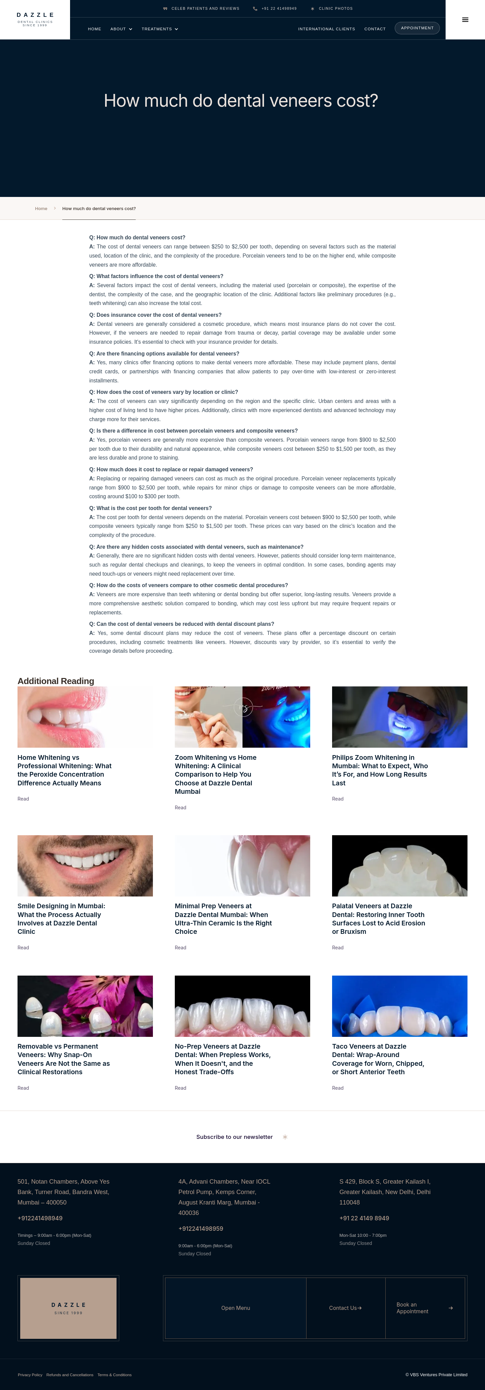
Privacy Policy (30, 1374)
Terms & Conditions (114, 1374)
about (118, 29)
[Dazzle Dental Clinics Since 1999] (35, 19)
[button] (121, 28)
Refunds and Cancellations (70, 1374)
